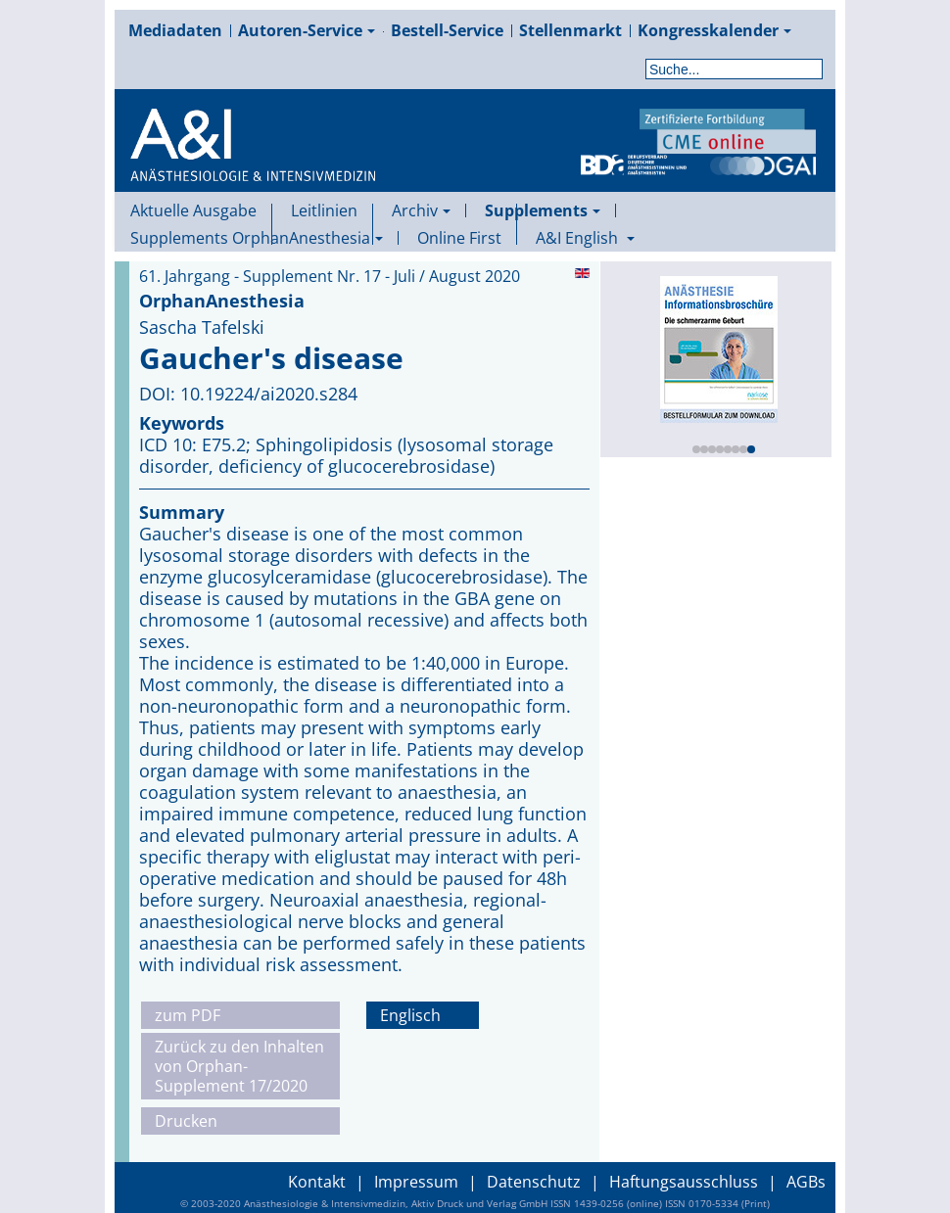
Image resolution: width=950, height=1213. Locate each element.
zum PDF (187, 1015)
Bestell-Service (447, 30)
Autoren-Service (306, 30)
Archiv (421, 210)
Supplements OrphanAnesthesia (256, 238)
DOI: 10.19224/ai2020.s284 (248, 393)
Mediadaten (175, 30)
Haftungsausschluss (683, 1181)
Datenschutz (534, 1181)
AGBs (806, 1181)
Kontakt (317, 1181)
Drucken (186, 1121)
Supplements (542, 210)
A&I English (585, 238)
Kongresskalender (714, 30)
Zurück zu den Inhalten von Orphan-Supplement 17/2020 (239, 1066)
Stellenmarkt (570, 30)
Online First (459, 238)
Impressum (416, 1181)
